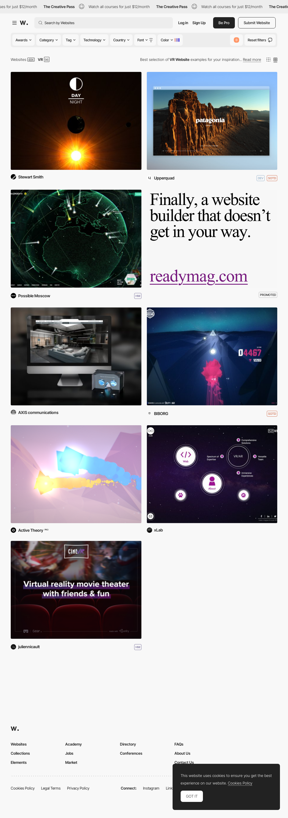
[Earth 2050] (76, 239)
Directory (128, 744)
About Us (182, 753)
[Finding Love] (76, 474)
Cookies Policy (23, 788)
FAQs (178, 744)
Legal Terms (51, 788)
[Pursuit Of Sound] (212, 356)
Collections (20, 753)
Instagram (151, 788)
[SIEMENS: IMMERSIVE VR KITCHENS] (76, 356)
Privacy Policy (78, 788)
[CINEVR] (76, 590)
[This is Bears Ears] (212, 121)
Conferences (131, 753)
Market (71, 762)
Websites (18, 59)
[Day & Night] (76, 121)
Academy (73, 744)
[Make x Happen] (212, 474)
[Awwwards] (24, 23)
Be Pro (223, 22)
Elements (19, 762)
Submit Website (257, 22)
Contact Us (184, 762)
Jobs (69, 753)
